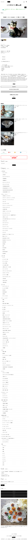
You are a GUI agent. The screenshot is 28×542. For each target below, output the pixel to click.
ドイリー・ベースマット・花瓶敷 (7, 422)
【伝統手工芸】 (5, 209)
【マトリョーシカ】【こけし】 (7, 270)
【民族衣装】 (5, 178)
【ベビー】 (4, 232)
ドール (4, 257)
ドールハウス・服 (5, 259)
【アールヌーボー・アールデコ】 (7, 228)
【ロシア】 (4, 201)
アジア (4, 455)
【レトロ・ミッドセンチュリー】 (7, 205)
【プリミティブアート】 (6, 182)
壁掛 (3, 301)
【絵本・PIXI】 (5, 407)
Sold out (14, 91)
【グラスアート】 (5, 345)
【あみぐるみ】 (5, 280)
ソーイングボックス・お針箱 (7, 355)
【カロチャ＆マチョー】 (6, 207)
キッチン (3, 371)
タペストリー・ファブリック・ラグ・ (8, 305)
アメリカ (4, 457)
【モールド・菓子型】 (6, 372)
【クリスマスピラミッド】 (6, 276)
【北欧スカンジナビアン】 (6, 195)
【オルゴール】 (5, 336)
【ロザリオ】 (5, 401)
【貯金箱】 (4, 334)
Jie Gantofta (4, 247)
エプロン (4, 418)
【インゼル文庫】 (5, 411)
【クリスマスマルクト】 (6, 176)
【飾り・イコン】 (5, 405)
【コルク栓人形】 (5, 378)
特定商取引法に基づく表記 (5, 475)
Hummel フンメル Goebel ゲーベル (8, 234)
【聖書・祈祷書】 (5, 403)
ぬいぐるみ (3, 284)
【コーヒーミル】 (5, 380)
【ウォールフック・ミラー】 (7, 326)
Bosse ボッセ (5, 236)
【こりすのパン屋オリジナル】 (6, 436)
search (9, 1)
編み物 (4, 353)
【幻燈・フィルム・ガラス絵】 (7, 320)
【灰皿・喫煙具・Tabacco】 (7, 330)
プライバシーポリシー (5, 474)
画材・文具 (4, 359)
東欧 (3, 449)
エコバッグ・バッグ (6, 416)
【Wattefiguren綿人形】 (6, 186)
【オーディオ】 (5, 432)
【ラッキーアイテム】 (6, 184)
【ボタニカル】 (5, 220)
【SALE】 (4, 174)
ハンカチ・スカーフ (6, 426)
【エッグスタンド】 (6, 384)
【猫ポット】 (5, 376)
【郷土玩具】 (5, 282)
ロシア (4, 453)
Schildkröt (4, 253)
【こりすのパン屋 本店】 (5, 434)
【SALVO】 (4, 278)
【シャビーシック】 (6, 226)
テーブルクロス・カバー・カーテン (8, 420)
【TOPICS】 (3, 171)
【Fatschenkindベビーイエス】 (7, 188)
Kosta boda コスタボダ (6, 238)
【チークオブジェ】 (6, 222)
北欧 (3, 447)
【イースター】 (5, 172)
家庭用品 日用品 (4, 415)
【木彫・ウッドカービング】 (7, 211)
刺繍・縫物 (4, 351)
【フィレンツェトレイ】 (6, 324)
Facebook (14, 496)
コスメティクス (5, 395)
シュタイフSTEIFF (5, 288)
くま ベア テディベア (6, 286)
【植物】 (4, 347)
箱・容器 (4, 309)
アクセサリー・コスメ (5, 392)
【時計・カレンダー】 (6, 332)
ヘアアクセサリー (5, 397)
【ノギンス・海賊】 (6, 274)
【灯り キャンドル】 (6, 328)
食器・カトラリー (5, 386)
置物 (3, 299)
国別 (2, 444)
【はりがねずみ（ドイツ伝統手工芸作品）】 (8, 438)
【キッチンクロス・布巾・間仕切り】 (8, 374)
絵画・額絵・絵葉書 (6, 303)
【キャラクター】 (5, 224)
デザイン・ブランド (4, 194)
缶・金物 (4, 307)
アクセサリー (5, 393)
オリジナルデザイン (6, 441)
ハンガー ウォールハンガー (7, 428)
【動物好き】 (5, 180)
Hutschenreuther (5, 251)
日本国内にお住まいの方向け (14, 94)
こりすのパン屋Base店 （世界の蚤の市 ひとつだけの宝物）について (12, 471)
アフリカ (4, 459)
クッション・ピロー (6, 424)
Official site (14, 491)
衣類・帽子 (4, 430)
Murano (4, 249)
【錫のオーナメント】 (6, 322)
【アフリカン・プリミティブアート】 (8, 199)
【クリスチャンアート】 (6, 213)
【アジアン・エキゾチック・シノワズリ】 (9, 197)
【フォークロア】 (5, 230)
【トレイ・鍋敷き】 (6, 382)
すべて (4, 152)
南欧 (3, 451)
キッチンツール (5, 388)
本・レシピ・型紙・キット (6, 361)
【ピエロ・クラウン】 (6, 272)
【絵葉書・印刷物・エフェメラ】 (7, 409)
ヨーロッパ (4, 445)
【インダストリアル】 (6, 203)
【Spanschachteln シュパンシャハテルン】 (9, 338)
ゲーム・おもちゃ (5, 261)
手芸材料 (4, 357)
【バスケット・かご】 (6, 311)
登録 (2, 485)
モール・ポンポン (5, 295)
